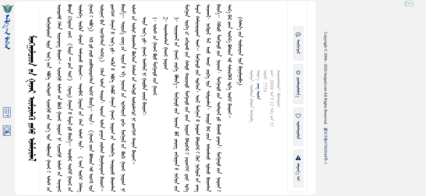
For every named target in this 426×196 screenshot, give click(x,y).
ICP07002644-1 (326, 146)
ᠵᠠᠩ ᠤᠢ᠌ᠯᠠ (258, 91)
